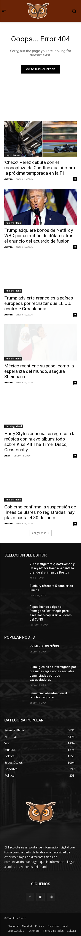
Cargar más (40, 533)
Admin (8, 178)
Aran (7, 455)
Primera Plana (13, 222)
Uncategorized (14, 426)
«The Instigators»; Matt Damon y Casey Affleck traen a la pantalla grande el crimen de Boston (52, 568)
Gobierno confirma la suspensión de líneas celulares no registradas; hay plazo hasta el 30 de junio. (40, 512)
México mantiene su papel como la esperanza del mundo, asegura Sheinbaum (39, 371)
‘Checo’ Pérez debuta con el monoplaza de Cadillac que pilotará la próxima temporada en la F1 (39, 168)
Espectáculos (13, 155)
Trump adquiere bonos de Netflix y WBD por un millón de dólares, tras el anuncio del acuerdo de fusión (38, 236)
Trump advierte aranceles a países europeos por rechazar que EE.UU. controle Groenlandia (38, 303)
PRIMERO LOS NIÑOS (44, 646)
